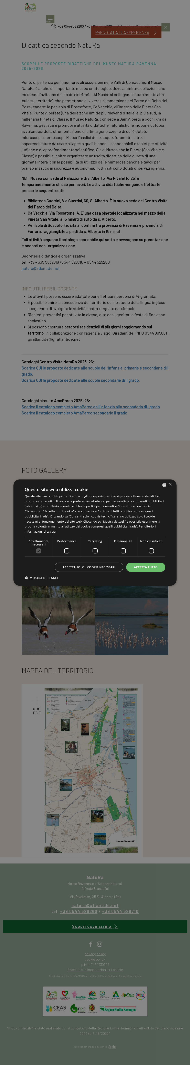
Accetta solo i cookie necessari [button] (89, 567)
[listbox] (164, 485)
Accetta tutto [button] (146, 567)
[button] (41, 578)
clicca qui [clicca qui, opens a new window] (49, 531)
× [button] (169, 484)
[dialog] (95, 532)
